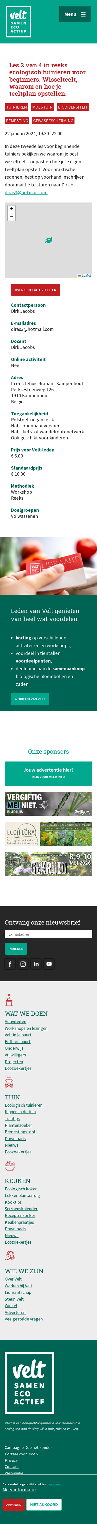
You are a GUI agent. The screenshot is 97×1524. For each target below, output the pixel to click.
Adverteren (15, 1312)
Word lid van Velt (29, 708)
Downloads (15, 1138)
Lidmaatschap (18, 1292)
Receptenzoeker (20, 1215)
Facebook (10, 964)
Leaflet (84, 275)
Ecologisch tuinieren (23, 1105)
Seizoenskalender (21, 1208)
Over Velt (13, 1279)
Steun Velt (14, 1299)
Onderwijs (14, 1048)
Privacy (11, 1460)
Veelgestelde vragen (24, 1319)
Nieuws (11, 1145)
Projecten (14, 1061)
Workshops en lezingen (26, 1028)
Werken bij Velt (18, 1286)
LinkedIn (36, 964)
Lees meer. (55, 1484)
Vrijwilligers (15, 1055)
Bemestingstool (20, 1132)
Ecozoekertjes (18, 1068)
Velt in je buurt (18, 1035)
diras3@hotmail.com (26, 192)
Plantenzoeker (18, 1125)
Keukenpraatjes (19, 1222)
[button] (48, 240)
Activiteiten (15, 1021)
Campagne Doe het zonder (28, 1447)
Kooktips (13, 1202)
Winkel (11, 1305)
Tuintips (12, 1118)
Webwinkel (15, 1473)
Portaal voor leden (21, 1454)
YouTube (49, 964)
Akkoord (14, 1504)
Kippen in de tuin (20, 1111)
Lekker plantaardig (22, 1195)
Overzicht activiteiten (35, 290)
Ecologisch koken (21, 1189)
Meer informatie (19, 1490)
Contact (12, 1466)
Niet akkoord (44, 1505)
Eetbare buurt (17, 1041)
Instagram (23, 964)
